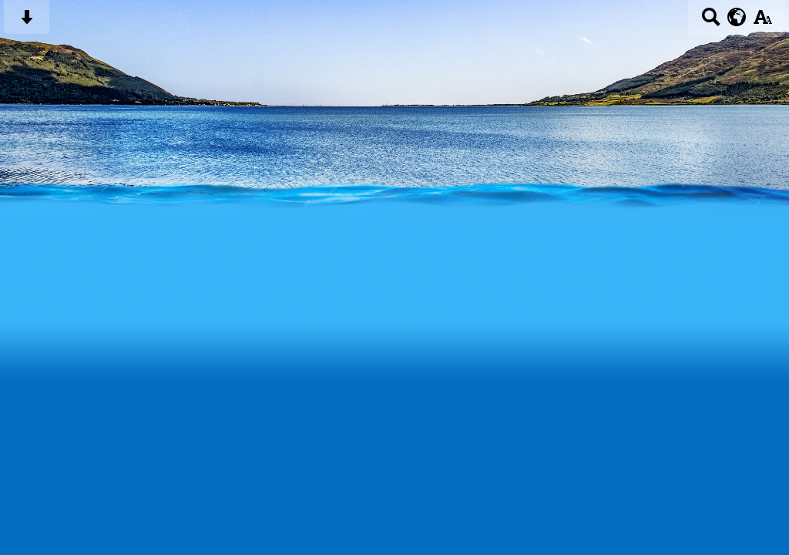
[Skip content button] (26, 22)
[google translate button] (737, 17)
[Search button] (711, 22)
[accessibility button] (762, 22)
